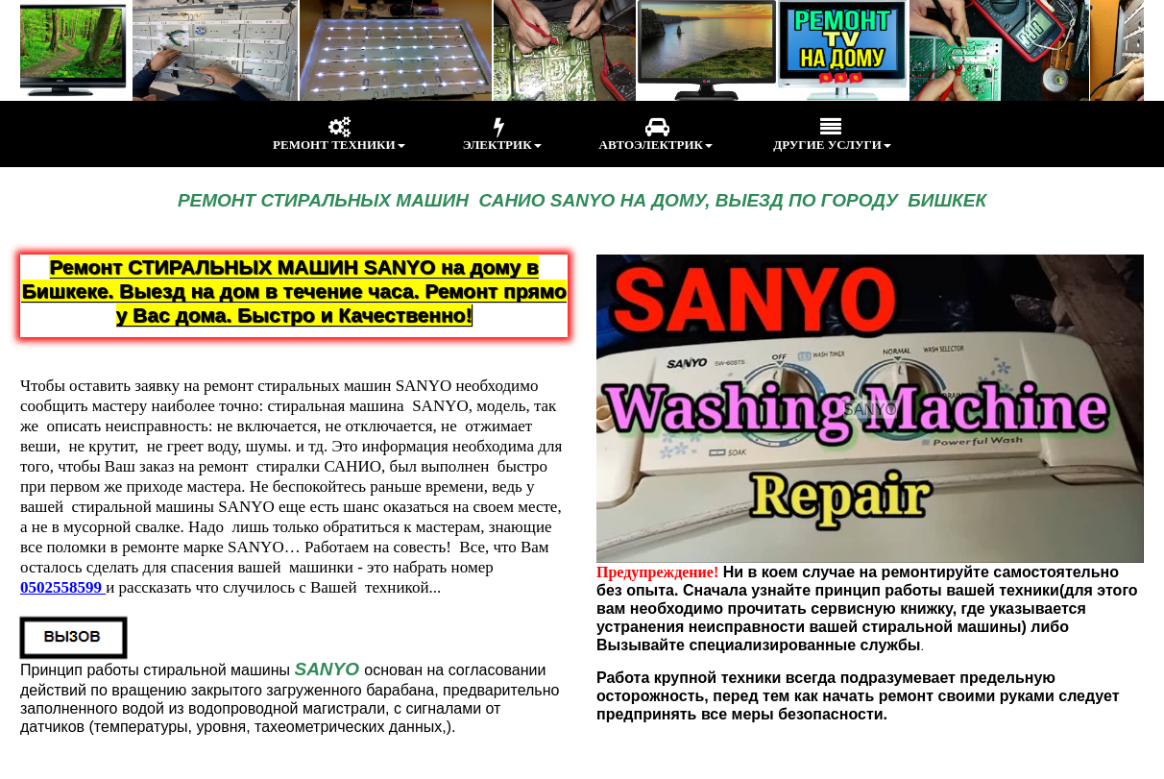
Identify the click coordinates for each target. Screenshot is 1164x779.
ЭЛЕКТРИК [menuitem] (502, 134)
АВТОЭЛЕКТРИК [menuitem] (656, 134)
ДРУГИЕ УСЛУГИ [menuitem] (830, 134)
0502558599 (63, 587)
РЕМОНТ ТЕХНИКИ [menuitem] (339, 134)
